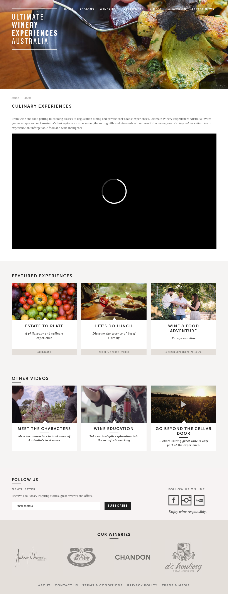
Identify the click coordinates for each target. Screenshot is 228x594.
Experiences (133, 9)
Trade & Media (176, 585)
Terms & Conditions (103, 585)
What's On (177, 9)
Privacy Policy (142, 585)
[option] (31, 557)
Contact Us (66, 585)
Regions (86, 9)
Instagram (186, 500)
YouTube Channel (199, 500)
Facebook (173, 500)
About (44, 585)
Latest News (203, 9)
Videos (156, 9)
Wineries (108, 9)
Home (69, 9)
